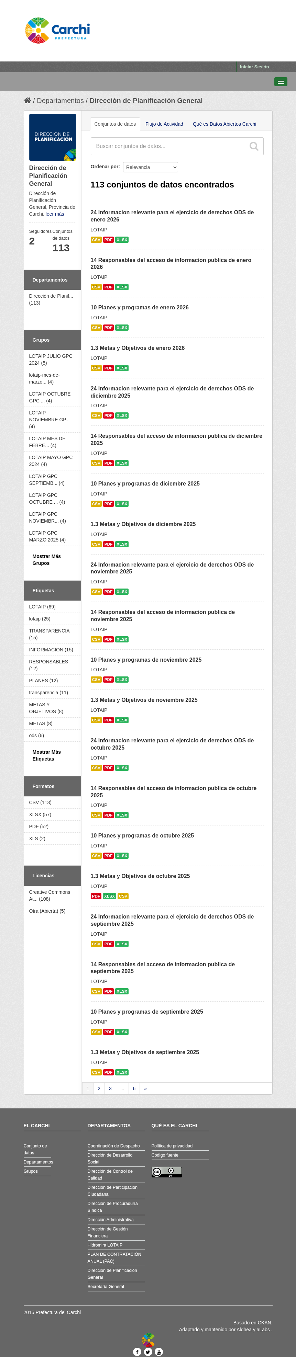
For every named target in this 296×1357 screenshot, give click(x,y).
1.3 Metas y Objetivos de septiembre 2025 (145, 1052)
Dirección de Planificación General (146, 100)
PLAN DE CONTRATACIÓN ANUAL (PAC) (114, 1258)
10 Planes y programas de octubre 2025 (142, 836)
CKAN (264, 1322)
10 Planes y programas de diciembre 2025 (145, 484)
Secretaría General (106, 1286)
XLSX (122, 239)
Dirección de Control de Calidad (110, 1175)
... (122, 1088)
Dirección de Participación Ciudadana (113, 1191)
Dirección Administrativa (111, 1219)
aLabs (264, 1329)
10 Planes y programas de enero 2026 (140, 307)
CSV (96, 239)
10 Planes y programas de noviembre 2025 (146, 660)
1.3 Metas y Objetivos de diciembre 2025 (143, 524)
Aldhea (244, 1329)
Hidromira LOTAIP (105, 1245)
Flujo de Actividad (164, 124)
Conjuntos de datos (115, 124)
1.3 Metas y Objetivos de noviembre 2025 (144, 700)
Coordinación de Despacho (114, 1145)
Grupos (31, 1171)
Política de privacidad (172, 1145)
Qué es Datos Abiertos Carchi (224, 124)
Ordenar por (105, 166)
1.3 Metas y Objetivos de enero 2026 (138, 348)
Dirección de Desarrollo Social (110, 1158)
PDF (109, 239)
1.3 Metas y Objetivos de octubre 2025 (140, 876)
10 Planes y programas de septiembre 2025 (147, 1012)
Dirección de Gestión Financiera (108, 1232)
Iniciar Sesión (254, 66)
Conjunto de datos (35, 1149)
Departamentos (60, 100)
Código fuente (165, 1155)
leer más (55, 214)
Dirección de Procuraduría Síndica (113, 1207)
